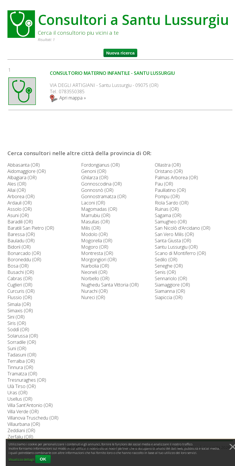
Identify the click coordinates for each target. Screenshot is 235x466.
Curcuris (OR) (21, 291)
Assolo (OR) (19, 209)
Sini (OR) (16, 317)
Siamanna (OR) (170, 291)
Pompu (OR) (167, 196)
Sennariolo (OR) (171, 278)
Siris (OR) (16, 323)
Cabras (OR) (19, 278)
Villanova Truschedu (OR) (32, 418)
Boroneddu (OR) (24, 259)
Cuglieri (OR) (19, 285)
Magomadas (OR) (99, 209)
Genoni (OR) (93, 171)
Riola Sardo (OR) (172, 203)
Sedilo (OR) (166, 259)
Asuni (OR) (18, 215)
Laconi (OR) (93, 203)
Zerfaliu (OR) (20, 437)
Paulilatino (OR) (170, 190)
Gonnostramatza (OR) (103, 196)
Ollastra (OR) (168, 165)
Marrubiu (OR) (95, 215)
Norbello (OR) (95, 278)
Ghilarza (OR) (94, 177)
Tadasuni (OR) (21, 355)
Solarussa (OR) (22, 336)
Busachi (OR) (20, 272)
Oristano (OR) (169, 171)
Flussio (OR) (19, 297)
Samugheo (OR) (171, 222)
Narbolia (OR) (95, 266)
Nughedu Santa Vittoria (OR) (110, 285)
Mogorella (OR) (96, 240)
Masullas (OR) (95, 222)
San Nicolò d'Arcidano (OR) (182, 228)
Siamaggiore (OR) (172, 285)
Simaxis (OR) (20, 310)
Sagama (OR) (168, 215)
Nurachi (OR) (94, 291)
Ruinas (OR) (167, 209)
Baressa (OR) (21, 234)
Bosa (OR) (18, 266)
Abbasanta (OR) (23, 165)
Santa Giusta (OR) (173, 240)
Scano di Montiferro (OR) (180, 253)
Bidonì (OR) (19, 247)
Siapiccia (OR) (169, 297)
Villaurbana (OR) (23, 424)
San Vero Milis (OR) (174, 234)
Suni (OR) (16, 348)
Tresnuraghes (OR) (26, 380)
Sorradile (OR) (21, 342)
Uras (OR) (17, 392)
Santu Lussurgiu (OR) (176, 247)
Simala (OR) (19, 304)
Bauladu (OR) (21, 240)
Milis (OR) (91, 228)
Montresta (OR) (97, 253)
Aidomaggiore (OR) (26, 171)
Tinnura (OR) (20, 367)
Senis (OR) (165, 272)
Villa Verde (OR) (23, 411)
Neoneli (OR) (94, 272)
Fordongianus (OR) (100, 165)
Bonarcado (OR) (24, 253)
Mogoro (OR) (94, 247)
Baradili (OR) (20, 222)
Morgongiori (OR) (99, 259)
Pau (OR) (164, 184)
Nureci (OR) (93, 297)
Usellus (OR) (19, 399)
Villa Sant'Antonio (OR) (30, 405)
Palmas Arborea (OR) (176, 177)
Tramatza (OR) (22, 374)
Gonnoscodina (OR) (101, 184)
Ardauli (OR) (19, 203)
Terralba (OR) (21, 361)
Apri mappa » (68, 98)
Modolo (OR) (94, 234)
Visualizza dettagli (21, 459)
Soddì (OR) (18, 329)
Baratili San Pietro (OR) (30, 228)
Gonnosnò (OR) (97, 190)
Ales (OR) (16, 184)
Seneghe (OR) (169, 266)
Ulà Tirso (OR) (21, 386)
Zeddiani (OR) (21, 430)
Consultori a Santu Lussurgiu (133, 19)
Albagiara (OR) (22, 177)
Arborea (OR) (21, 196)
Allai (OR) (16, 190)
